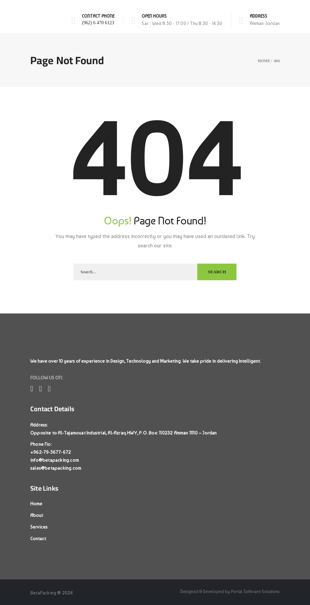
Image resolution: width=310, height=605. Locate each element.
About (36, 515)
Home (36, 503)
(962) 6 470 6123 (98, 22)
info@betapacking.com (54, 460)
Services (39, 527)
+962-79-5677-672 (50, 452)
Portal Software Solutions (255, 591)
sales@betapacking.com (55, 468)
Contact (38, 538)
